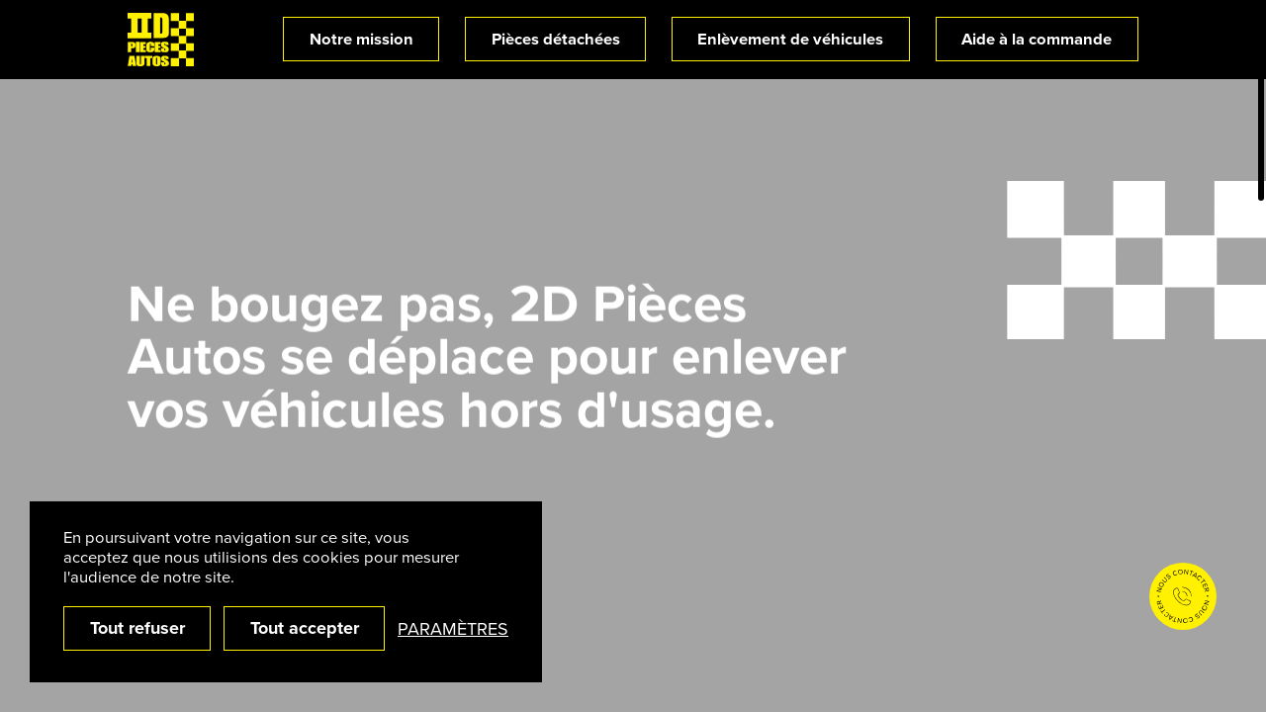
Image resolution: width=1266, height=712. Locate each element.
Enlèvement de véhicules (790, 38)
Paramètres (453, 628)
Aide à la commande (1036, 38)
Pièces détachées (556, 38)
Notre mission (361, 38)
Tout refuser (137, 628)
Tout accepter (304, 628)
